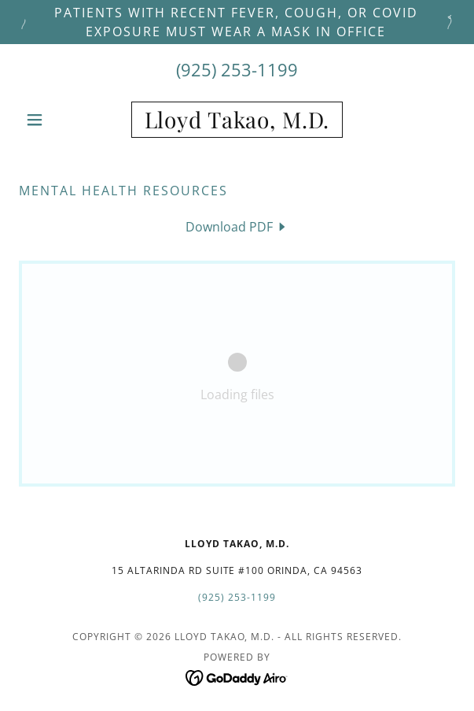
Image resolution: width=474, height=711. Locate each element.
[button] (51, 119)
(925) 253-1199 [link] (237, 69)
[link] (237, 120)
